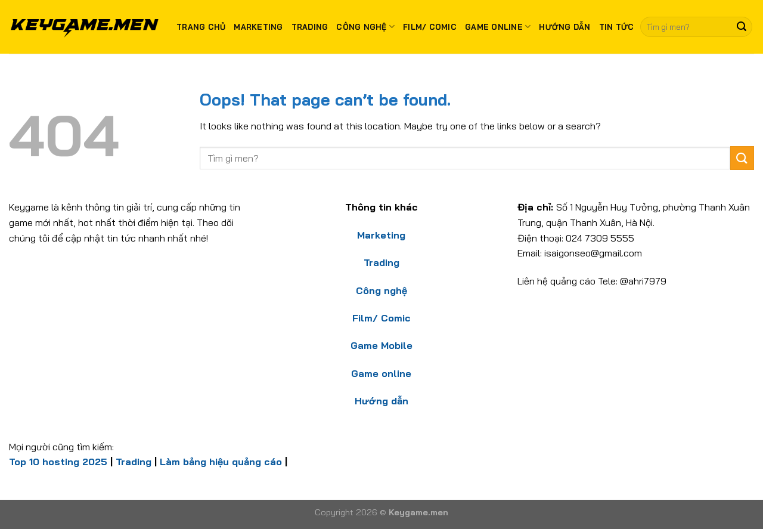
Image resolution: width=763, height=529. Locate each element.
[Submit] (741, 27)
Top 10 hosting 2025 (58, 462)
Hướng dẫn (564, 27)
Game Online (498, 26)
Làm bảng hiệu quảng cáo (221, 462)
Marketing (258, 27)
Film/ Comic (430, 27)
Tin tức (616, 27)
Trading (309, 27)
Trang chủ (200, 27)
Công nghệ (365, 26)
